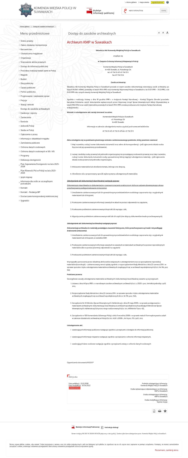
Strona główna (24, 27)
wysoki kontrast (157, 2)
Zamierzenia (26, 117)
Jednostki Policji (27, 126)
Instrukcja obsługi (109, 427)
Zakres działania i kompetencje (34, 45)
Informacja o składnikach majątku (35, 138)
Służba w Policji (27, 130)
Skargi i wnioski (27, 104)
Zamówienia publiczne (30, 143)
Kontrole (24, 121)
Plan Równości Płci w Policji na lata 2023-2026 (38, 171)
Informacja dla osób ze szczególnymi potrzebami (36, 182)
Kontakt (24, 188)
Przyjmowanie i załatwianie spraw (35, 96)
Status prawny (27, 41)
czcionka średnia (163, 32)
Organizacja (26, 58)
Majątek (24, 75)
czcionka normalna (159, 32)
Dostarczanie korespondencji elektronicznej (39, 196)
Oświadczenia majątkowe (32, 53)
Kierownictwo (26, 49)
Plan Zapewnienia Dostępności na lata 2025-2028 (40, 165)
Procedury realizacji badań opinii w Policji (38, 70)
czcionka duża (167, 32)
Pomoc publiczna (28, 92)
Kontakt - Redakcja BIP (30, 192)
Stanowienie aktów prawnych (33, 62)
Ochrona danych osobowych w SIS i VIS (38, 151)
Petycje (24, 100)
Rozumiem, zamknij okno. (167, 450)
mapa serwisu (143, 2)
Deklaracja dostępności (31, 160)
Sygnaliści (25, 200)
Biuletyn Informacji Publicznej (85, 426)
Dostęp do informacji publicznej (34, 66)
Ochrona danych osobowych (33, 147)
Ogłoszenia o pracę (29, 134)
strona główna (131, 2)
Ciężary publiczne (28, 87)
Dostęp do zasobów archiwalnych (43, 27)
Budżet (24, 79)
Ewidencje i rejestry (29, 113)
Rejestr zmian (74, 388)
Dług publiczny (27, 83)
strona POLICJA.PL (167, 2)
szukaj (126, 11)
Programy (25, 155)
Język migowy (26, 177)
